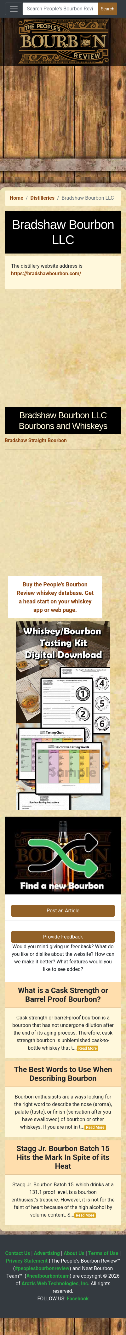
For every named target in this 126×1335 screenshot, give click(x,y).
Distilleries (42, 198)
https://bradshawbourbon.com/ (46, 274)
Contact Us (17, 1253)
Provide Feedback (63, 937)
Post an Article (63, 911)
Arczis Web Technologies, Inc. (55, 1284)
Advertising (47, 1253)
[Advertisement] (59, 125)
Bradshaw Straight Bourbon (36, 440)
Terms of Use (103, 1253)
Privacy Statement (27, 1261)
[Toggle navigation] (14, 9)
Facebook (78, 1299)
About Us (74, 1253)
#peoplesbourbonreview (42, 1268)
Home (16, 198)
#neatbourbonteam (48, 1276)
